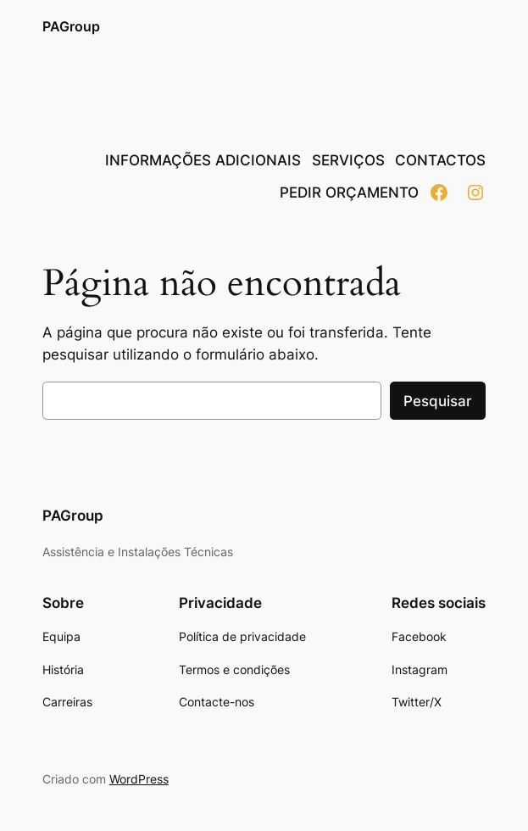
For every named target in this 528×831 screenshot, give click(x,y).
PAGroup (71, 27)
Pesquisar (437, 401)
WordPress (139, 779)
